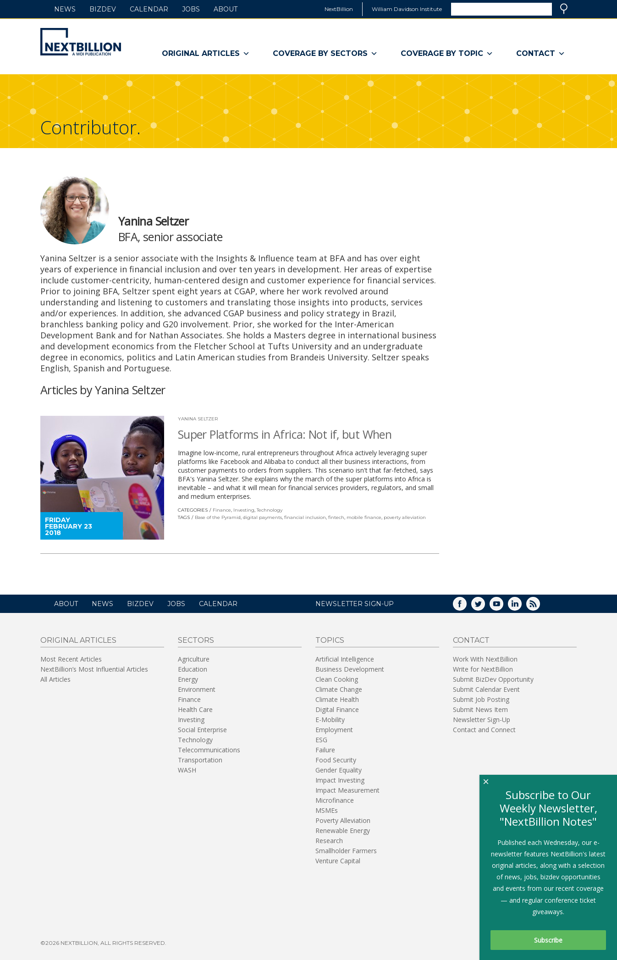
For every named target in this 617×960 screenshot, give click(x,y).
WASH (187, 770)
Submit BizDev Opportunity (493, 679)
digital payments (262, 517)
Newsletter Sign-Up (481, 719)
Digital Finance (337, 709)
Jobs (191, 9)
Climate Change (338, 689)
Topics (329, 640)
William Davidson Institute (407, 9)
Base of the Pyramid (218, 517)
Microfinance (334, 800)
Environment (196, 689)
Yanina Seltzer (198, 419)
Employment (334, 729)
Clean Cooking (336, 679)
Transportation (200, 760)
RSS (539, 607)
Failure (325, 749)
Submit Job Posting (481, 699)
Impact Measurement (347, 790)
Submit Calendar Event (486, 689)
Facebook (466, 607)
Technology (269, 510)
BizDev (102, 9)
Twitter (484, 607)
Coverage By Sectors (325, 54)
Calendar (149, 9)
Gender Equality (338, 770)
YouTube (502, 607)
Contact (540, 54)
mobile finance (364, 517)
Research (329, 840)
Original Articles (206, 54)
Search (563, 8)
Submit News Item (480, 709)
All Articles (55, 679)
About (225, 9)
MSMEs (326, 810)
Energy (188, 679)
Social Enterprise (202, 729)
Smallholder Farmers (346, 850)
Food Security (335, 760)
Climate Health (337, 699)
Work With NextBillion (485, 659)
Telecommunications (209, 749)
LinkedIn (521, 607)
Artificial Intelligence (344, 659)
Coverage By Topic (447, 54)
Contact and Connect (484, 729)
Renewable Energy (342, 830)
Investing (243, 510)
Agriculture (193, 659)
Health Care (195, 709)
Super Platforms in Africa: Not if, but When (284, 434)
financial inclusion (305, 517)
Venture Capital (337, 860)
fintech (336, 517)
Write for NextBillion (483, 669)
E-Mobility (330, 719)
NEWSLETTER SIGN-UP (354, 604)
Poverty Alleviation (342, 820)
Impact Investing (339, 780)
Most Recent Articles (71, 659)
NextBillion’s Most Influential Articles (94, 669)
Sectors (196, 640)
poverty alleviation (405, 517)
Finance (222, 510)
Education (192, 669)
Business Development (349, 669)
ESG (321, 739)
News (65, 9)
